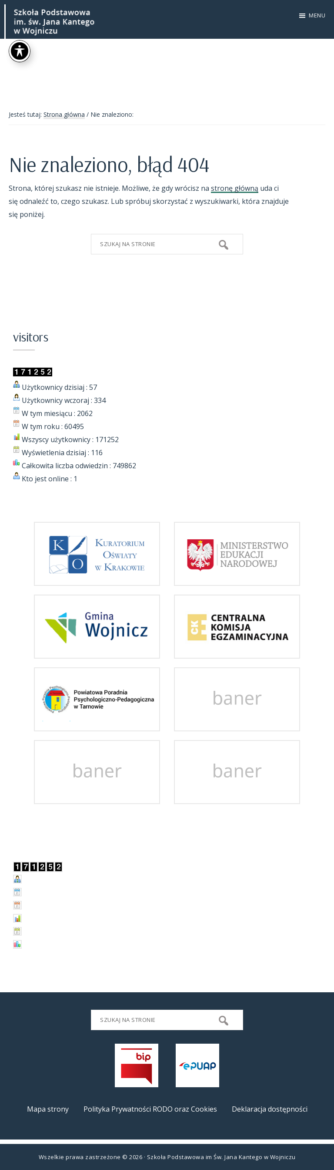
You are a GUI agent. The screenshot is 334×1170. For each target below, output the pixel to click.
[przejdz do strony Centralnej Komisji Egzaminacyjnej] (237, 652)
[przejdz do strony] (237, 725)
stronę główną (234, 188)
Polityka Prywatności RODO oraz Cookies (150, 1109)
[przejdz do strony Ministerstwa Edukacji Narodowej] (237, 579)
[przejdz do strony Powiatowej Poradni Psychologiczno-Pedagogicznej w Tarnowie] (97, 725)
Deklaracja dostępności (269, 1109)
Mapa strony (48, 1109)
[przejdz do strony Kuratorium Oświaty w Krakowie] (97, 579)
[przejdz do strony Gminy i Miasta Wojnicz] (97, 652)
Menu (317, 15)
